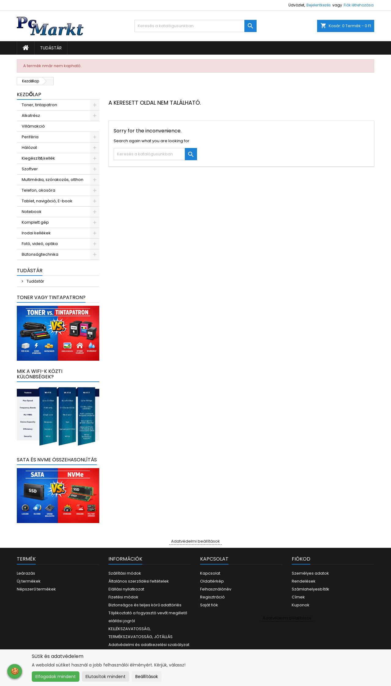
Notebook (32, 212)
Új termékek (29, 581)
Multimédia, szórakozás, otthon (52, 179)
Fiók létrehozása (359, 5)
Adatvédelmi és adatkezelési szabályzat (148, 645)
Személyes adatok (310, 573)
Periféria (30, 137)
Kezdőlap (29, 94)
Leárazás (26, 573)
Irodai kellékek (36, 233)
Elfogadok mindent (55, 676)
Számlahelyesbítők (310, 589)
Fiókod (301, 558)
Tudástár (51, 48)
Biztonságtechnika (40, 254)
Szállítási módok (124, 573)
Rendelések (304, 581)
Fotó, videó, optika (40, 244)
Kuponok (300, 605)
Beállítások (146, 676)
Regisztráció (212, 597)
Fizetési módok (123, 597)
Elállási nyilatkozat (126, 589)
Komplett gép (35, 222)
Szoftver (30, 169)
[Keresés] (195, 26)
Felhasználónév (215, 589)
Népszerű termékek (36, 589)
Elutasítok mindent (106, 676)
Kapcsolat (210, 573)
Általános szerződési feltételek (138, 581)
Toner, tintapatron (39, 105)
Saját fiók (209, 605)
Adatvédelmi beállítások (195, 541)
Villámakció (33, 126)
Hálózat (29, 147)
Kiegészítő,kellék (38, 158)
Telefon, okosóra (38, 190)
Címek (298, 597)
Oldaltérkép (212, 581)
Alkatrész (31, 115)
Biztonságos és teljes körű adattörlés (144, 605)
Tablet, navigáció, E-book (47, 201)
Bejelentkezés (318, 5)
